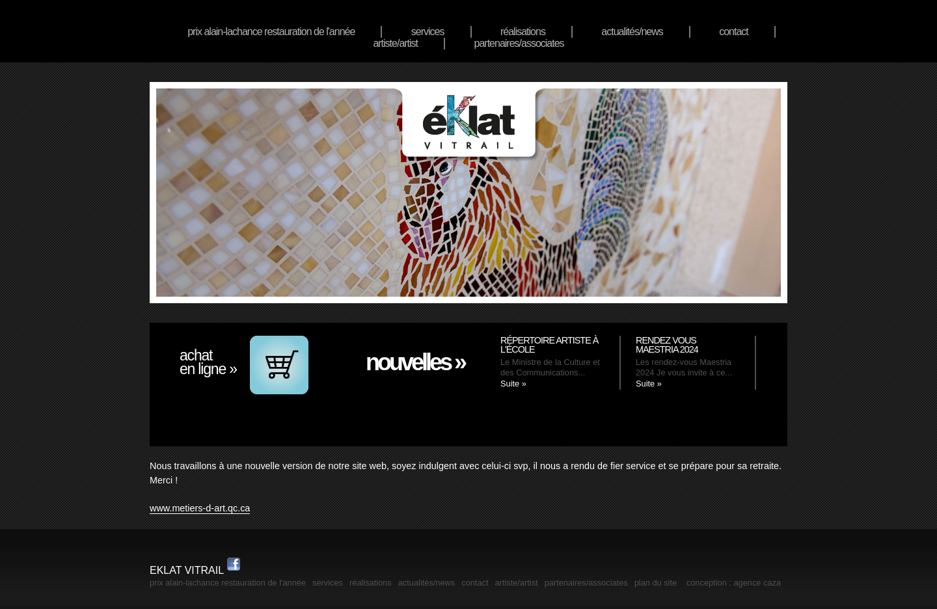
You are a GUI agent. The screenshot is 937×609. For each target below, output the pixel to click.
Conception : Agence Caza (733, 583)
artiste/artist (395, 43)
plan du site (655, 583)
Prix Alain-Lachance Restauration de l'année (271, 31)
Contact (733, 31)
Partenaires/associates (519, 43)
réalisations (522, 31)
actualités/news (631, 31)
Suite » (513, 383)
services (427, 31)
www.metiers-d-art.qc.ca (200, 508)
